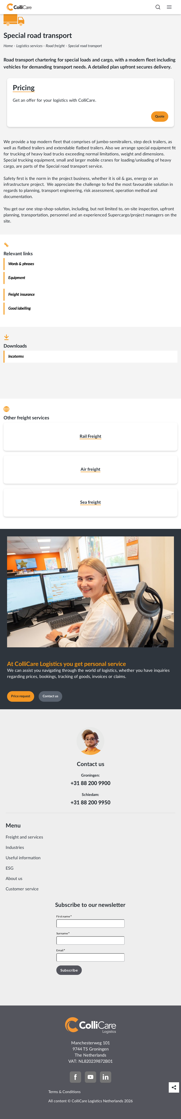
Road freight (55, 46)
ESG (9, 868)
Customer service (22, 889)
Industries (15, 848)
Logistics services (29, 46)
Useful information (23, 858)
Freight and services (24, 837)
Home (8, 46)
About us (14, 879)
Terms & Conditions (64, 1092)
